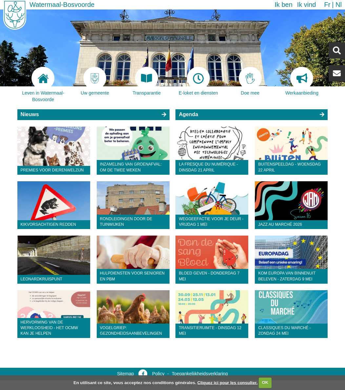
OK (265, 382)
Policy (158, 373)
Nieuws (30, 114)
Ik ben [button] (283, 4)
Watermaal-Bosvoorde (62, 4)
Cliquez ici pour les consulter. (227, 382)
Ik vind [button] (306, 4)
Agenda (188, 114)
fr (327, 4)
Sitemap (125, 373)
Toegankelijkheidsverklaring (200, 373)
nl (338, 4)
